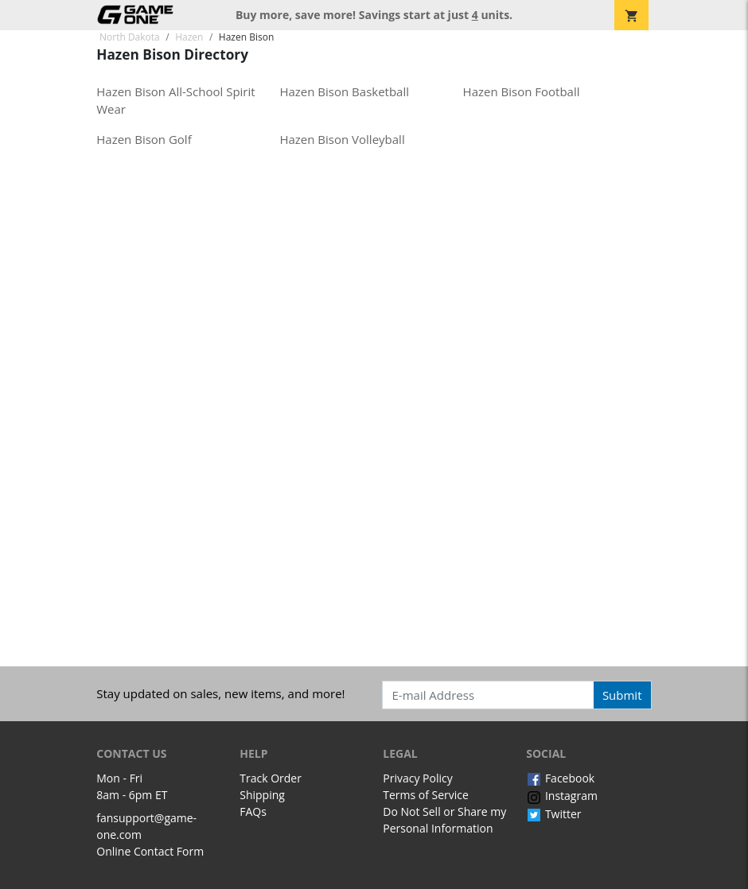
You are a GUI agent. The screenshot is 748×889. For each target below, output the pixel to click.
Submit (622, 695)
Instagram (562, 795)
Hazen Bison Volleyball (341, 139)
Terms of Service (426, 794)
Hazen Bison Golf (143, 139)
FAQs (253, 811)
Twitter (553, 813)
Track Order (271, 778)
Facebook (560, 778)
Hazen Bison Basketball (344, 91)
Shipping (262, 794)
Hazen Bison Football (521, 91)
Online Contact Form (150, 851)
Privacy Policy (417, 778)
